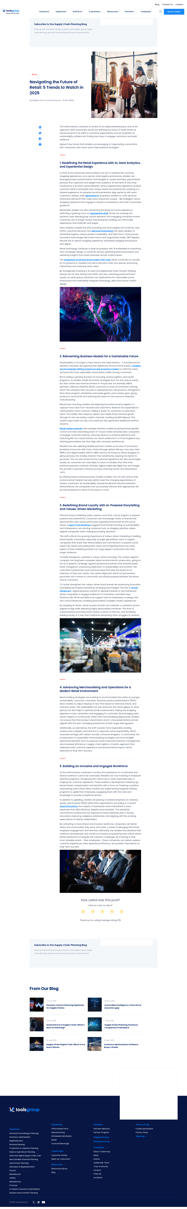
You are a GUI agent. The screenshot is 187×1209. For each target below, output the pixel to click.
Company (146, 12)
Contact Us (167, 4)
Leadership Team (101, 1163)
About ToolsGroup (102, 1152)
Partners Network (102, 1129)
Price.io (12, 1171)
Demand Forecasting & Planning (24, 1134)
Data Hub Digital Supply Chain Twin (25, 1156)
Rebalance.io (15, 1182)
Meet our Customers (60, 1159)
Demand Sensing (17, 1145)
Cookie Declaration (144, 1129)
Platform (77, 12)
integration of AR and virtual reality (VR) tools (87, 260)
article (68, 806)
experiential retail (99, 213)
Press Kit (97, 1174)
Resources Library (59, 1169)
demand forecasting (102, 231)
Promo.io (13, 1186)
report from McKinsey (80, 525)
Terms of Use (142, 1125)
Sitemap (140, 1136)
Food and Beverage (60, 1144)
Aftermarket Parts (59, 1129)
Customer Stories (59, 1156)
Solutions (44, 12)
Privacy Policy (142, 1133)
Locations (98, 1178)
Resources (112, 12)
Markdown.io (15, 1174)
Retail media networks (71, 429)
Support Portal (101, 1137)
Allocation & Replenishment (22, 1167)
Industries (61, 12)
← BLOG (33, 75)
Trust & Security (101, 1167)
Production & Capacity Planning (23, 1148)
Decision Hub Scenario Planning (23, 1193)
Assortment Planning (18, 1163)
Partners (129, 12)
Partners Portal (102, 1142)
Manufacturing (58, 1133)
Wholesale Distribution (61, 1136)
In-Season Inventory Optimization (24, 1189)
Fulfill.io (12, 1178)
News (96, 1156)
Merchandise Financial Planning (23, 1160)
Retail (53, 1140)
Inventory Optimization (19, 1137)
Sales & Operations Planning (22, 1152)
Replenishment (16, 1141)
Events (97, 1159)
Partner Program (101, 1133)
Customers (94, 12)
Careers (179, 4)
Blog (157, 4)
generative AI (92, 196)
